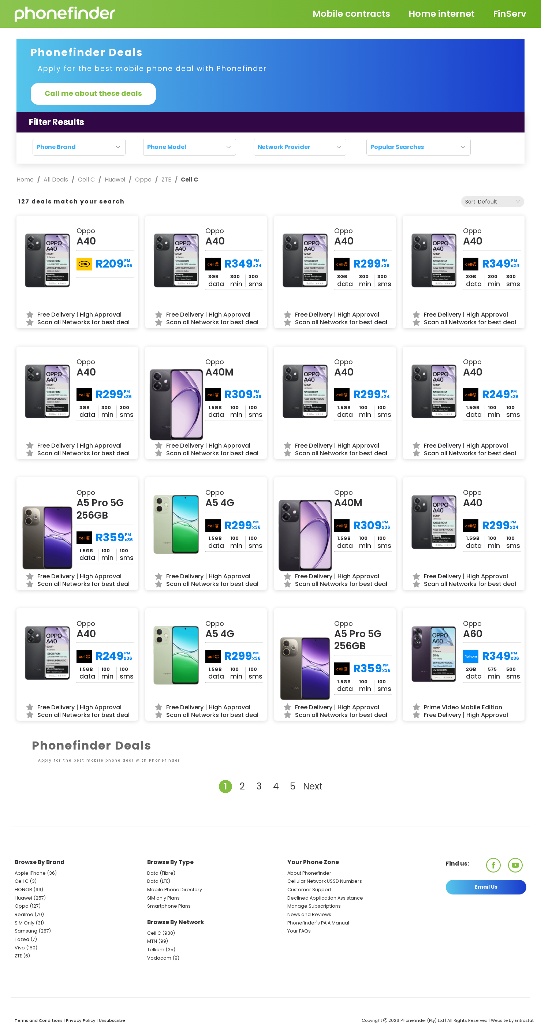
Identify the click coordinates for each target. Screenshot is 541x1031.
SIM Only (24, 923)
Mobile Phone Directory (174, 889)
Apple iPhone (30, 873)
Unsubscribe (112, 1020)
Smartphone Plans (169, 906)
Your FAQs (299, 931)
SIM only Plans (163, 898)
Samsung (26, 931)
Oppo (143, 179)
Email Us (486, 886)
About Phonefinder (309, 873)
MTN (152, 941)
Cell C (86, 179)
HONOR (23, 889)
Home (25, 179)
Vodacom (159, 958)
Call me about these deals (93, 93)
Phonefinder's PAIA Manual (318, 923)
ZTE (166, 179)
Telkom (155, 949)
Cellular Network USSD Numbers (324, 881)
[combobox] (493, 202)
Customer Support (309, 889)
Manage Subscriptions (314, 906)
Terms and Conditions (39, 1020)
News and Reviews (309, 914)
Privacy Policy (81, 1020)
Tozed (22, 939)
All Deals (56, 179)
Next (312, 786)
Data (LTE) (158, 881)
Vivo (20, 948)
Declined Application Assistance (325, 898)
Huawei (115, 179)
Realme (24, 914)
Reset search (271, 160)
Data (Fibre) (161, 873)
